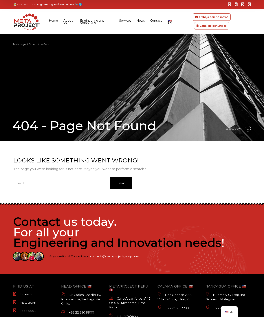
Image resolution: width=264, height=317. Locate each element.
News (141, 20)
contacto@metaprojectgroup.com (114, 256)
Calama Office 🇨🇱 (175, 286)
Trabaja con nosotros (211, 17)
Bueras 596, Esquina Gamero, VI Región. (225, 296)
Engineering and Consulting (92, 21)
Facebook (24, 310)
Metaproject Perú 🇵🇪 (128, 288)
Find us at (23, 286)
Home (53, 20)
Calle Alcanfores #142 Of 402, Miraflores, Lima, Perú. (129, 302)
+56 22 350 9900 (77, 311)
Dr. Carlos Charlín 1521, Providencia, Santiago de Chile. (82, 298)
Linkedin (23, 294)
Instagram (24, 302)
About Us (68, 21)
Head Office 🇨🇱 (76, 286)
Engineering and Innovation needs (117, 243)
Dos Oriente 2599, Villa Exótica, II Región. (175, 296)
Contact (156, 20)
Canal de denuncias (212, 25)
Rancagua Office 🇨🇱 (226, 286)
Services (125, 20)
